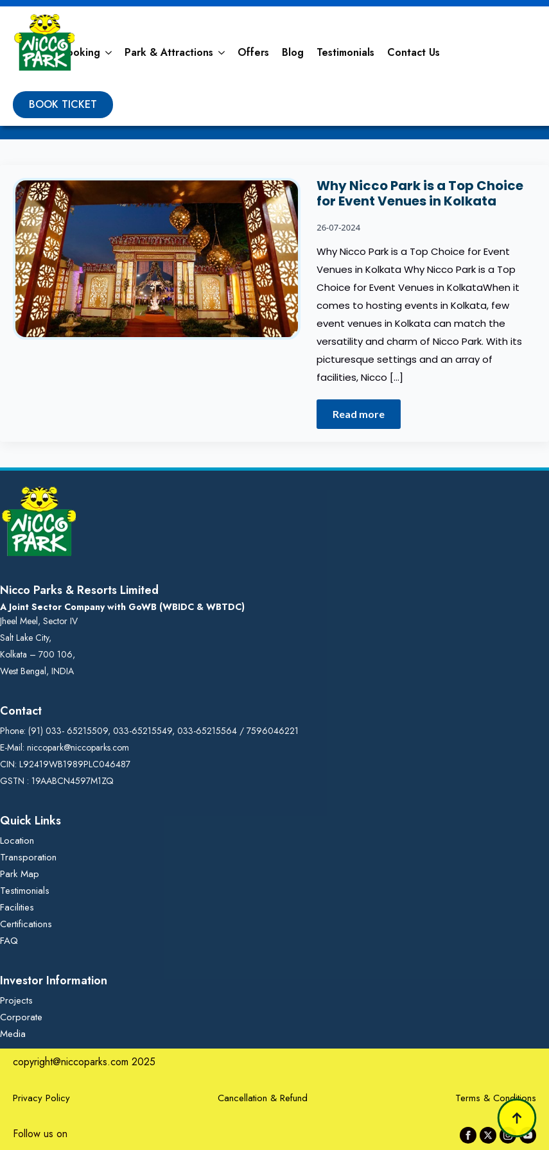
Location (17, 840)
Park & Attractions (169, 52)
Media (13, 1034)
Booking (80, 52)
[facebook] (468, 1135)
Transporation (28, 857)
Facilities (17, 907)
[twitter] (488, 1135)
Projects (16, 1000)
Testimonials (345, 52)
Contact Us (413, 52)
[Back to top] (517, 1118)
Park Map (19, 874)
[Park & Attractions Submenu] (222, 53)
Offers (253, 52)
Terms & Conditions (495, 1098)
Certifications (26, 924)
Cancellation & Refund (263, 1098)
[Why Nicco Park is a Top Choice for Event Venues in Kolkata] (157, 303)
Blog (293, 52)
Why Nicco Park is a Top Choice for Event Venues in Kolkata (420, 193)
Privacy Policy (41, 1098)
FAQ (9, 941)
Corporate (21, 1017)
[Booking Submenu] (109, 53)
